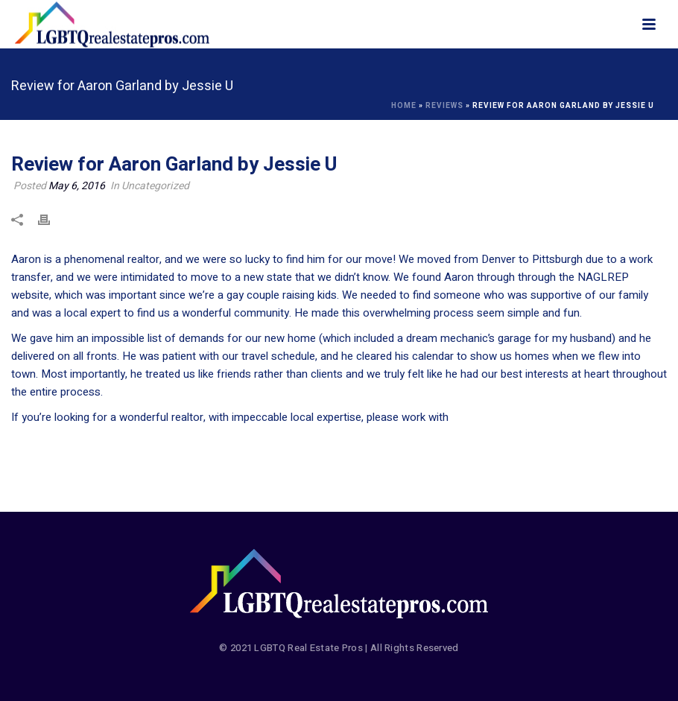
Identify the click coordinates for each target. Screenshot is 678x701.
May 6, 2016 (76, 186)
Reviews (444, 106)
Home (403, 106)
